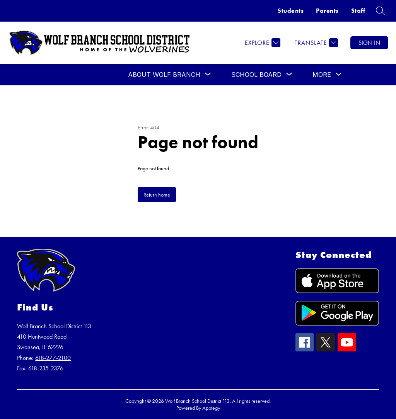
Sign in (369, 43)
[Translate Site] (315, 42)
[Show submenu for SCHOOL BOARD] (256, 74)
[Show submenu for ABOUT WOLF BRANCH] (164, 74)
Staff (358, 11)
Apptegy (211, 407)
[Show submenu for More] (321, 74)
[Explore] (261, 42)
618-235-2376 (45, 368)
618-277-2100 (53, 358)
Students (291, 11)
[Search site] (380, 10)
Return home (156, 194)
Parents (327, 11)
